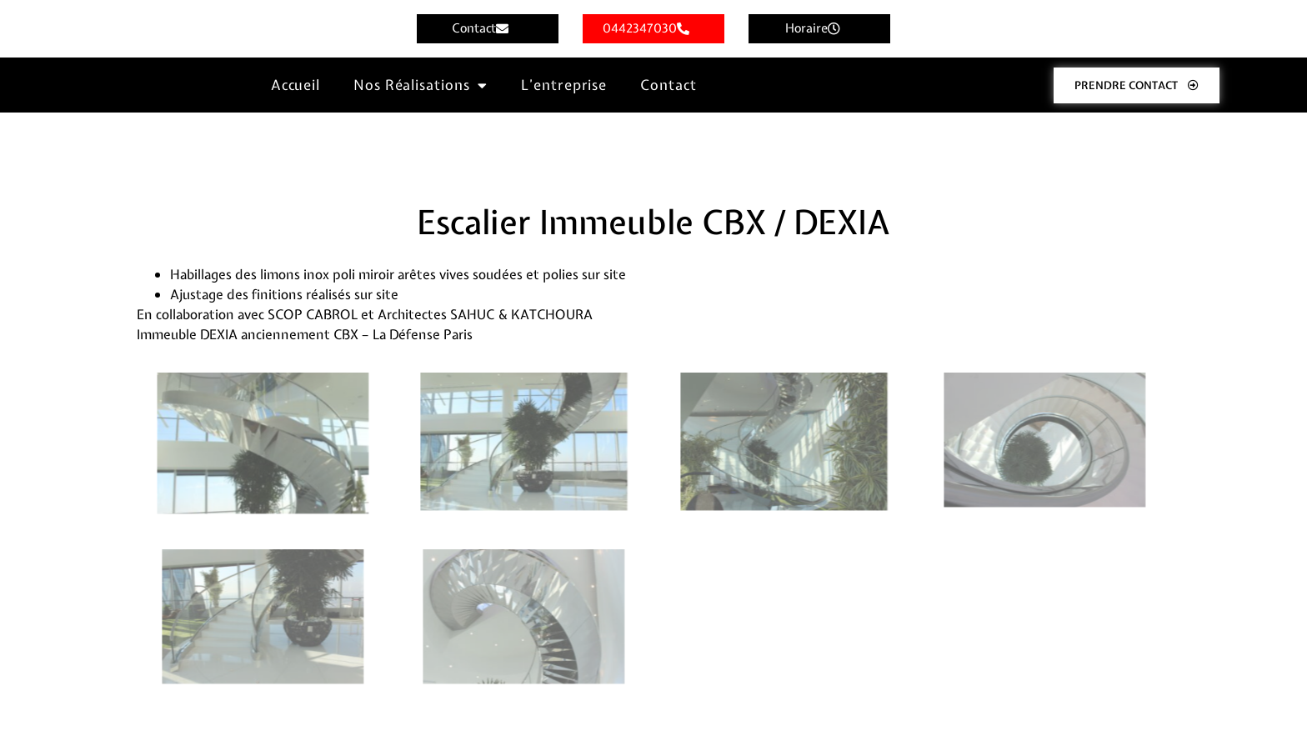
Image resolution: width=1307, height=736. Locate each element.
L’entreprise (564, 84)
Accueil (295, 84)
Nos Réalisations (420, 85)
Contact (668, 84)
